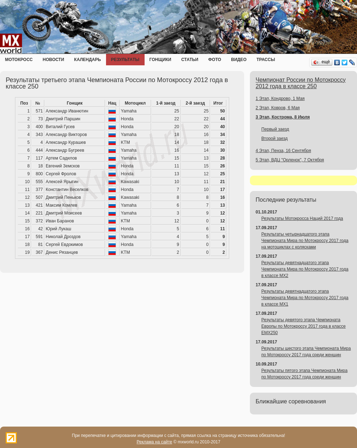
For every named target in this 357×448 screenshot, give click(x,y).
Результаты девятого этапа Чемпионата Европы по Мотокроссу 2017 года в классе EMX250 (303, 326)
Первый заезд (275, 129)
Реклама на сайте (154, 441)
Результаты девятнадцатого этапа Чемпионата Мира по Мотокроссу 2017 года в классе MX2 (304, 269)
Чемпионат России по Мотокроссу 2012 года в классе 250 (301, 83)
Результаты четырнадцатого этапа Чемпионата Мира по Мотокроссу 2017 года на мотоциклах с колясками (304, 241)
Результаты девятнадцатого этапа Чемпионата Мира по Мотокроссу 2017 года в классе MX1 (304, 298)
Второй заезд (274, 138)
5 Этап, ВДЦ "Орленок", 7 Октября (290, 159)
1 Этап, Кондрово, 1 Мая (280, 98)
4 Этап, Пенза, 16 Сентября (283, 150)
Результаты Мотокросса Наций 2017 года (302, 218)
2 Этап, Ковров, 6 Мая (278, 107)
